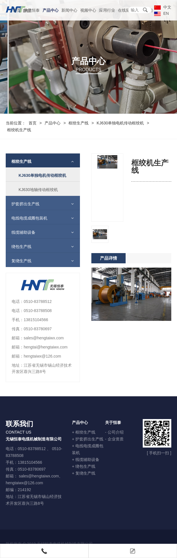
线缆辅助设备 (21, 232)
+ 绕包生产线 (83, 466)
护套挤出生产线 (23, 204)
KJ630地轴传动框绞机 (35, 189)
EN (161, 13)
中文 (162, 7)
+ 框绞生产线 (83, 432)
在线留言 (126, 10)
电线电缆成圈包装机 (27, 218)
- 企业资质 (114, 439)
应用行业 (107, 10)
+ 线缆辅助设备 (85, 459)
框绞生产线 (78, 123)
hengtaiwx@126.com (24, 483)
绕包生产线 (19, 246)
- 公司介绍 (114, 432)
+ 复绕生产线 (83, 473)
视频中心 (88, 10)
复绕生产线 (19, 261)
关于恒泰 (32, 10)
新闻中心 (69, 10)
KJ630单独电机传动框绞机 (120, 123)
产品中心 (51, 10)
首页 (17, 10)
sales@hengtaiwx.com (39, 476)
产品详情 (108, 280)
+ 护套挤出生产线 (87, 439)
